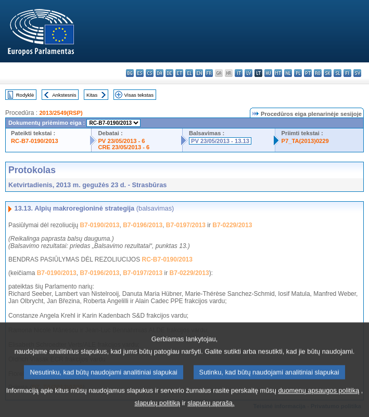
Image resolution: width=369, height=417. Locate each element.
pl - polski (298, 73)
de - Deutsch (169, 73)
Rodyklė (25, 95)
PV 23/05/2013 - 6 (121, 141)
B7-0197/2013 (186, 225)
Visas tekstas (139, 95)
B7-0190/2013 (99, 225)
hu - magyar (268, 73)
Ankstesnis (64, 95)
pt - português (308, 73)
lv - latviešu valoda (248, 73)
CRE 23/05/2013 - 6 (123, 147)
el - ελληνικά (189, 73)
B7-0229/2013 (232, 225)
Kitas (91, 95)
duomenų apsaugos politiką (318, 398)
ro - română (318, 73)
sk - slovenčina (328, 73)
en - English (199, 73)
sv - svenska (357, 73)
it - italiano (239, 73)
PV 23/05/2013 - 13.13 (220, 141)
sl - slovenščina (337, 73)
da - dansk (159, 73)
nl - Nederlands (288, 73)
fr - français (209, 73)
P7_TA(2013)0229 (305, 141)
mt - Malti (278, 73)
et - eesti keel (179, 73)
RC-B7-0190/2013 (34, 141)
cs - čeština (150, 73)
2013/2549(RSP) (60, 113)
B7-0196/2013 (142, 225)
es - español (140, 73)
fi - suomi (347, 73)
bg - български (130, 73)
